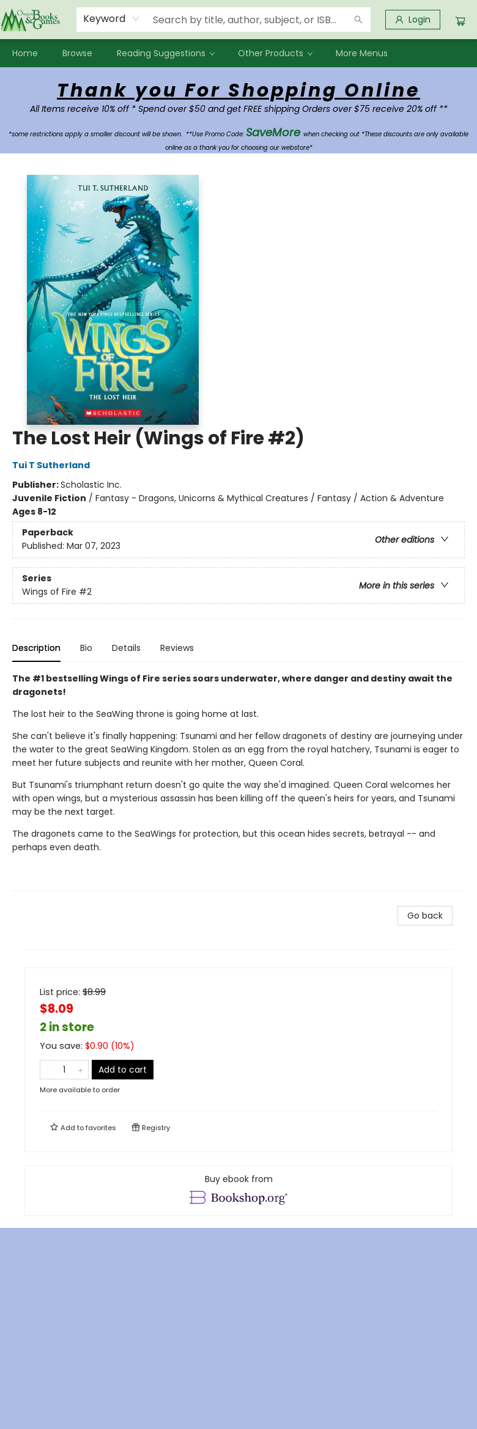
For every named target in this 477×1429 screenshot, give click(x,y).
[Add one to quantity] (80, 1069)
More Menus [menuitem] (362, 53)
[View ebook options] (238, 1190)
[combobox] (111, 19)
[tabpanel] (238, 781)
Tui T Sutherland (53, 465)
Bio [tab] (86, 648)
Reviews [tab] (177, 648)
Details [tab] (126, 648)
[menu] (238, 53)
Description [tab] (36, 648)
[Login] (412, 19)
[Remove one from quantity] (48, 1069)
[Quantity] (64, 1069)
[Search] (358, 19)
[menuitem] (25, 53)
